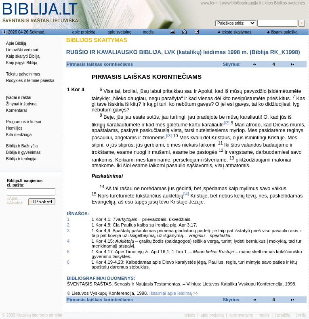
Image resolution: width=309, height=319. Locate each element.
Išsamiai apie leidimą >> (174, 293)
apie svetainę (120, 32)
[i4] (186, 193)
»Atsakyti (15, 203)
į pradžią (282, 315)
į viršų (301, 315)
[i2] (226, 122)
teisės (190, 315)
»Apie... (14, 198)
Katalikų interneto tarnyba (39, 315)
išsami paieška (284, 32)
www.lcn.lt (210, 3)
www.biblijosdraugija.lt (241, 3)
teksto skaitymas (236, 32)
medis (148, 32)
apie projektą (83, 32)
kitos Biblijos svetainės (285, 3)
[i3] (169, 135)
